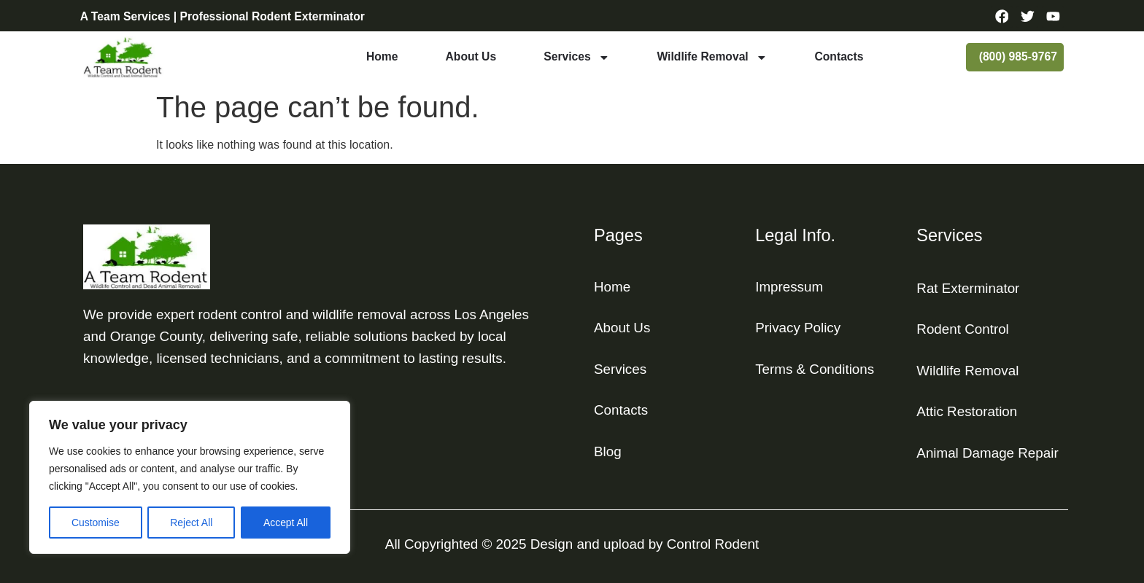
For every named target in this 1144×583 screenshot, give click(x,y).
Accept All (285, 522)
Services (576, 58)
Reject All (191, 522)
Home (382, 56)
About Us (471, 56)
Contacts (838, 56)
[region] (189, 477)
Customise (96, 522)
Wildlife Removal (712, 58)
